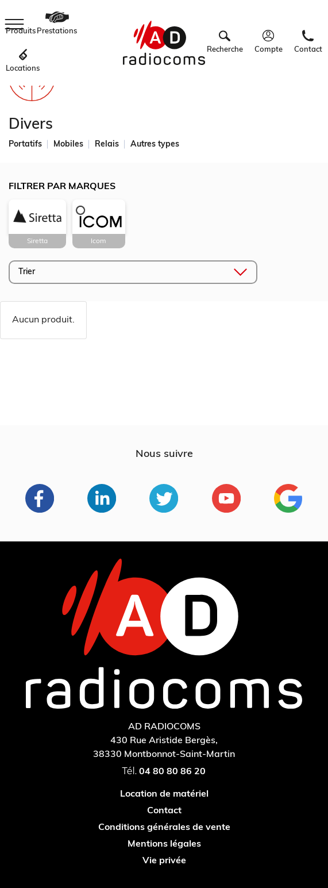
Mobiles (68, 144)
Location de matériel (164, 794)
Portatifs (25, 144)
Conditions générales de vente (164, 827)
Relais (107, 144)
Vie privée (164, 861)
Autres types (154, 144)
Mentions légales (164, 844)
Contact (164, 811)
